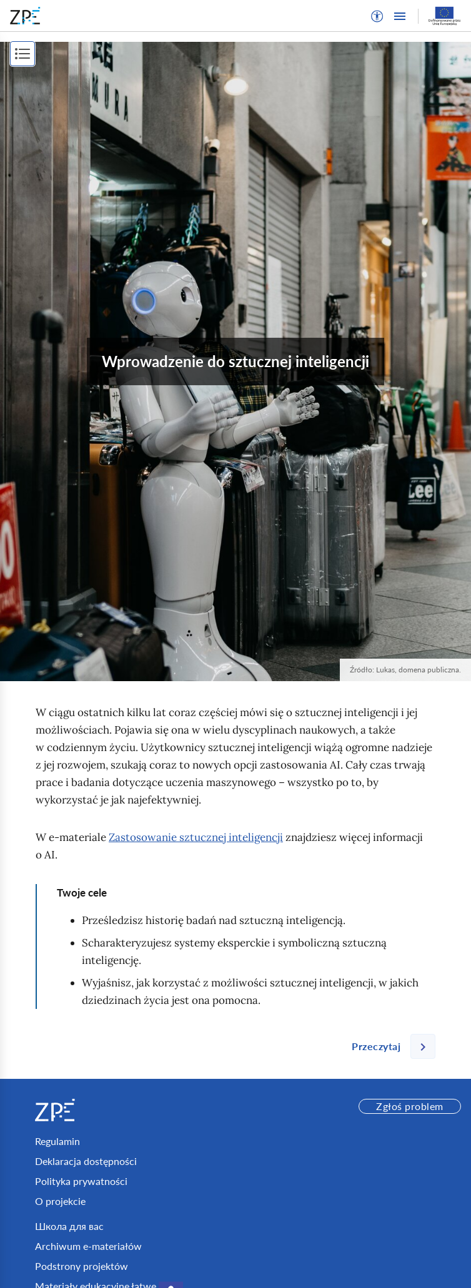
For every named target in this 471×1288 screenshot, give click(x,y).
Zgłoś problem (409, 1106)
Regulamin (57, 1141)
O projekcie (60, 1201)
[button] (377, 16)
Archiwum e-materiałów (88, 1246)
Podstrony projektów (81, 1266)
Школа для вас (69, 1226)
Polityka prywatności (81, 1181)
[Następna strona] (388, 1046)
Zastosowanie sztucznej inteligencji (196, 837)
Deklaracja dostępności (86, 1161)
